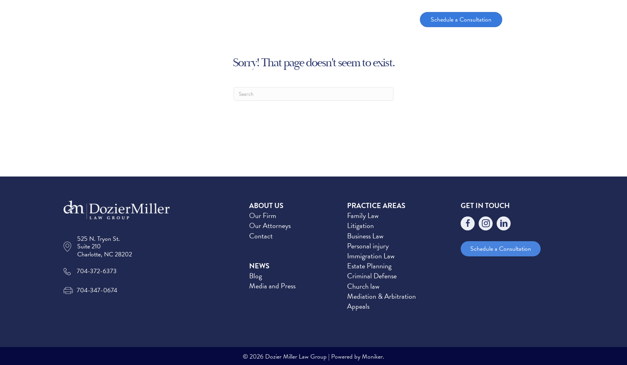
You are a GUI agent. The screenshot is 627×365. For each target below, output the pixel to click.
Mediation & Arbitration (381, 296)
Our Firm (262, 215)
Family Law (363, 215)
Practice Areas (325, 19)
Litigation (360, 225)
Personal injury (368, 245)
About (271, 19)
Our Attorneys (270, 225)
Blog (255, 275)
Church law (363, 286)
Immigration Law (371, 255)
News (377, 19)
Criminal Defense (372, 275)
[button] (288, 19)
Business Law (365, 235)
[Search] (313, 94)
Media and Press (272, 285)
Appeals (358, 306)
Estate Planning (369, 265)
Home (239, 19)
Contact (261, 235)
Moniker (372, 356)
